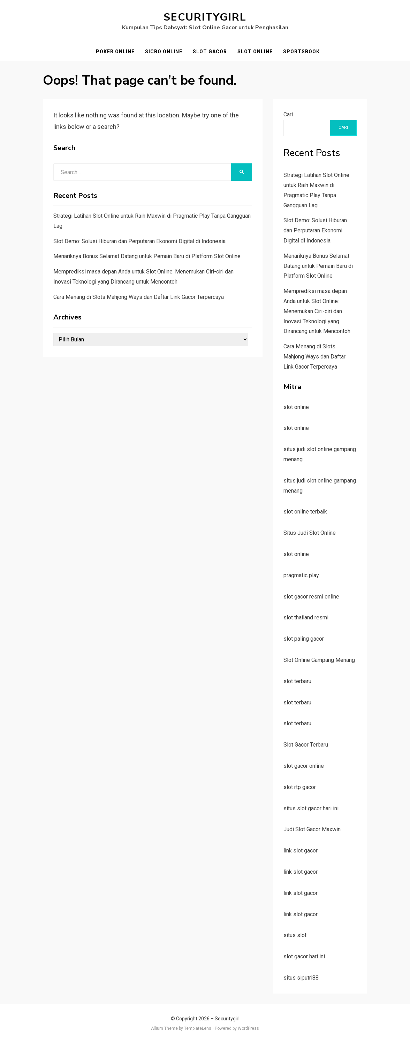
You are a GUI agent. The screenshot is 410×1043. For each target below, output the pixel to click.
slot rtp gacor (299, 787)
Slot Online (255, 51)
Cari (288, 114)
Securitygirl (205, 17)
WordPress (248, 1028)
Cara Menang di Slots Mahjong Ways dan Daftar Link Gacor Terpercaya (138, 297)
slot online (296, 407)
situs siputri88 (301, 977)
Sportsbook (301, 51)
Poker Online (115, 51)
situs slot (294, 935)
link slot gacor (300, 850)
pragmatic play (301, 575)
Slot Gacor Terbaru (305, 744)
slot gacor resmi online (311, 596)
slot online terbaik (305, 511)
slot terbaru (297, 681)
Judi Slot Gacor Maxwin (312, 829)
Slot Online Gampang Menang (319, 660)
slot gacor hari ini (304, 956)
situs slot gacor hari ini (311, 808)
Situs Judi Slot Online (309, 533)
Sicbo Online (163, 51)
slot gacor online (303, 766)
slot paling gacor (303, 638)
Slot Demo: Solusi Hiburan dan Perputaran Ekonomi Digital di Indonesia (139, 241)
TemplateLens (197, 1028)
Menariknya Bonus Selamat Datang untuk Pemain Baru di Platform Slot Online (147, 256)
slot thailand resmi (305, 617)
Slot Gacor (210, 51)
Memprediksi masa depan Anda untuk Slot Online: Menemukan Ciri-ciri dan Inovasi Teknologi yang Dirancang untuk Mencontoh (316, 311)
